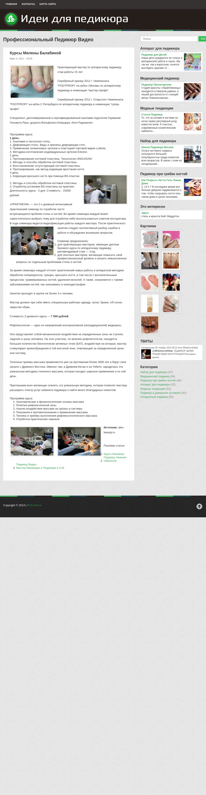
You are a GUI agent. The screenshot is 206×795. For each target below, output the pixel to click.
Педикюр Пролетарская (171, 85)
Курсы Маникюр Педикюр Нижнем (115, 455)
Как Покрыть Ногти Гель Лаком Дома (171, 182)
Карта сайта (48, 4)
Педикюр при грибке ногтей (163, 174)
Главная (11, 4)
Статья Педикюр (171, 115)
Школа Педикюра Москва (171, 147)
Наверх (199, 506)
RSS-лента (34, 505)
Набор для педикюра (158, 141)
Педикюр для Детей (171, 55)
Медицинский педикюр (159, 78)
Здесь (145, 212)
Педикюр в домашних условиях (163, 392)
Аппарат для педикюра (160, 48)
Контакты (28, 4)
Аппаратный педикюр (157, 396)
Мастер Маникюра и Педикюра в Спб (40, 467)
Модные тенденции (156, 108)
